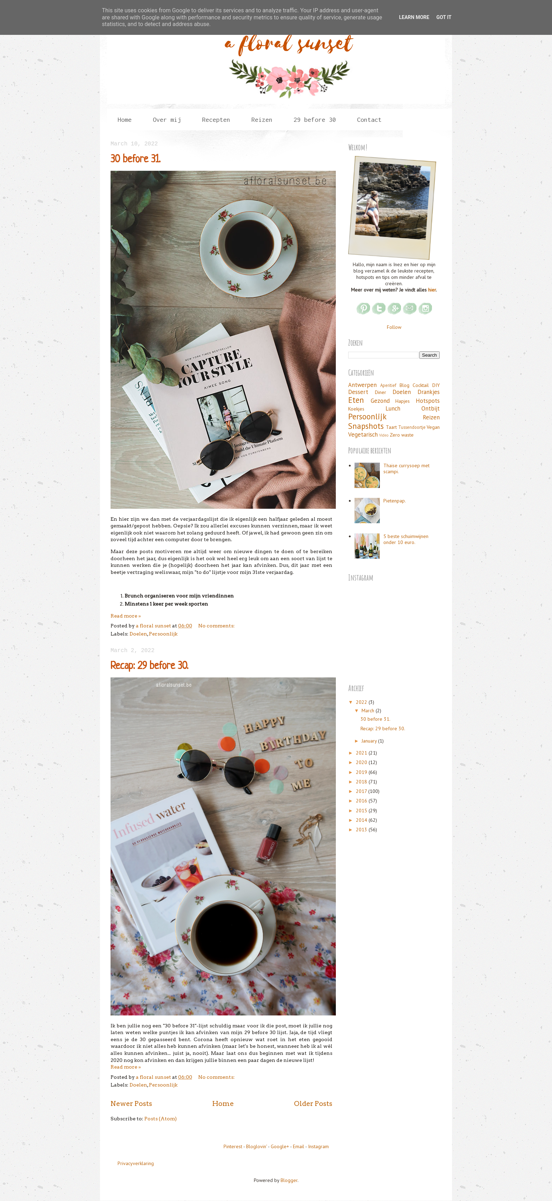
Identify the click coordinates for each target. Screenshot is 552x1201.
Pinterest (233, 1146)
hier (432, 290)
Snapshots (366, 426)
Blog (404, 385)
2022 (362, 702)
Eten (356, 400)
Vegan (433, 427)
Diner (380, 392)
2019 (362, 772)
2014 (362, 820)
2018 (362, 781)
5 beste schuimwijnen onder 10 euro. (405, 539)
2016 (362, 800)
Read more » (126, 616)
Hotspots (428, 401)
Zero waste (402, 435)
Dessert (358, 392)
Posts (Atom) (160, 1118)
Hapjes (402, 401)
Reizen (261, 119)
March (369, 710)
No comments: (216, 625)
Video (384, 435)
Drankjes (429, 392)
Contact (369, 119)
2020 (362, 762)
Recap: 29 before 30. (149, 666)
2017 (362, 791)
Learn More (414, 17)
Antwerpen (362, 385)
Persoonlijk (163, 634)
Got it (443, 17)
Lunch (392, 408)
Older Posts (313, 1103)
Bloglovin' (256, 1146)
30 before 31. (136, 159)
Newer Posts (131, 1103)
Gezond (380, 401)
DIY (436, 385)
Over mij (167, 119)
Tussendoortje (412, 427)
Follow (394, 327)
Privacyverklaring (136, 1163)
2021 (362, 753)
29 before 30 (315, 119)
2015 (362, 810)
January (370, 741)
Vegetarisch (363, 434)
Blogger (289, 1180)
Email (298, 1146)
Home (125, 119)
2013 (362, 829)
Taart (391, 427)
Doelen (138, 634)
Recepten (216, 119)
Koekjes (356, 409)
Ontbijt (430, 408)
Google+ (280, 1146)
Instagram (318, 1146)
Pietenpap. (394, 501)
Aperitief (388, 385)
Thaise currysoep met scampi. (406, 468)
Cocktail (421, 385)
